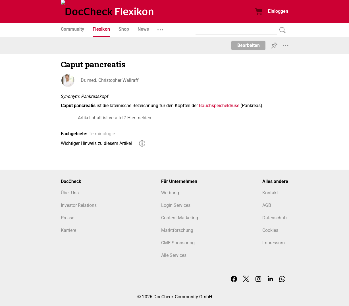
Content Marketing (179, 217)
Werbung (170, 192)
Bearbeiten (248, 45)
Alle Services (173, 255)
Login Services (175, 205)
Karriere (68, 230)
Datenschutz (275, 217)
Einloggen (278, 11)
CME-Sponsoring (178, 242)
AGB (266, 205)
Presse (67, 217)
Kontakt (270, 192)
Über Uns (70, 192)
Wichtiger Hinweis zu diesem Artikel (96, 143)
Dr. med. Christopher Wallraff (110, 80)
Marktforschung (177, 230)
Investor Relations (79, 205)
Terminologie (102, 133)
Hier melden (139, 117)
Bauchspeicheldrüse (219, 105)
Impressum (273, 242)
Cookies (270, 230)
